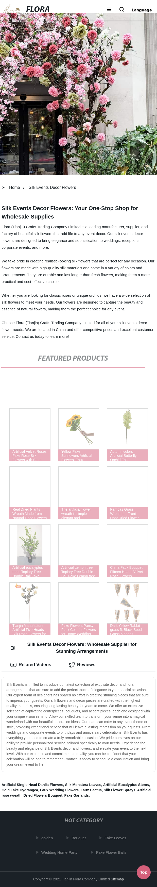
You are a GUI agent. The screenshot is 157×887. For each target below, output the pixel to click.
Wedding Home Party (60, 852)
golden (48, 838)
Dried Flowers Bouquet (43, 795)
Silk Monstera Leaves (83, 785)
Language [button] (142, 10)
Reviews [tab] (82, 665)
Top (144, 873)
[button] (109, 10)
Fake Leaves (117, 838)
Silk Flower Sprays (119, 790)
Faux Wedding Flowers (59, 790)
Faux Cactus (91, 790)
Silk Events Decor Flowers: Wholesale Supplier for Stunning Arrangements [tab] (73, 648)
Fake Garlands (76, 795)
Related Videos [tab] (30, 665)
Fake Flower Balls (112, 852)
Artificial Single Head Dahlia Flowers (32, 785)
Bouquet (80, 838)
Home (14, 187)
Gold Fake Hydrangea (20, 790)
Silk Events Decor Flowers (52, 187)
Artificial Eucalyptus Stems (126, 785)
